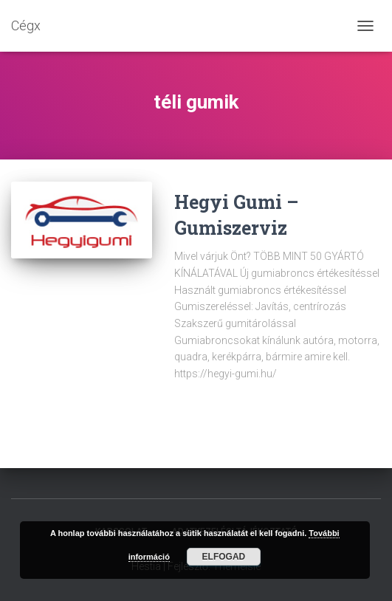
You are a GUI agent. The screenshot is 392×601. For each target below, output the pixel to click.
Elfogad (224, 557)
